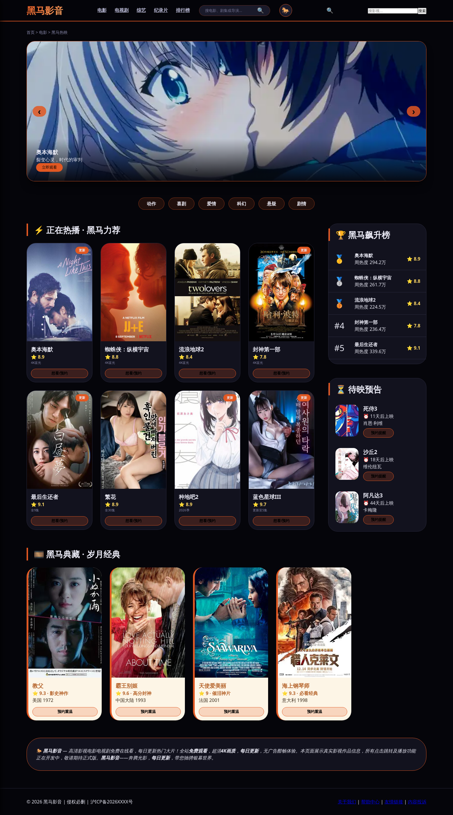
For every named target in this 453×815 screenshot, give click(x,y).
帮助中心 (370, 802)
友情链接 (394, 802)
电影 (102, 10)
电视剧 (122, 10)
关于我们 (347, 802)
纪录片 (161, 10)
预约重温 (65, 711)
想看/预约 (59, 373)
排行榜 (183, 10)
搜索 (422, 11)
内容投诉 (417, 802)
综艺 (141, 10)
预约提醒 (378, 433)
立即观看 (49, 167)
